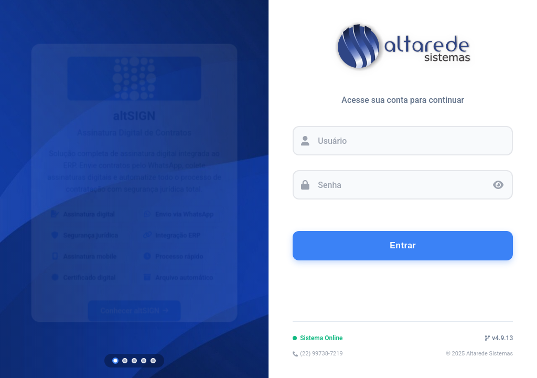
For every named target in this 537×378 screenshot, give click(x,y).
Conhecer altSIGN (134, 303)
